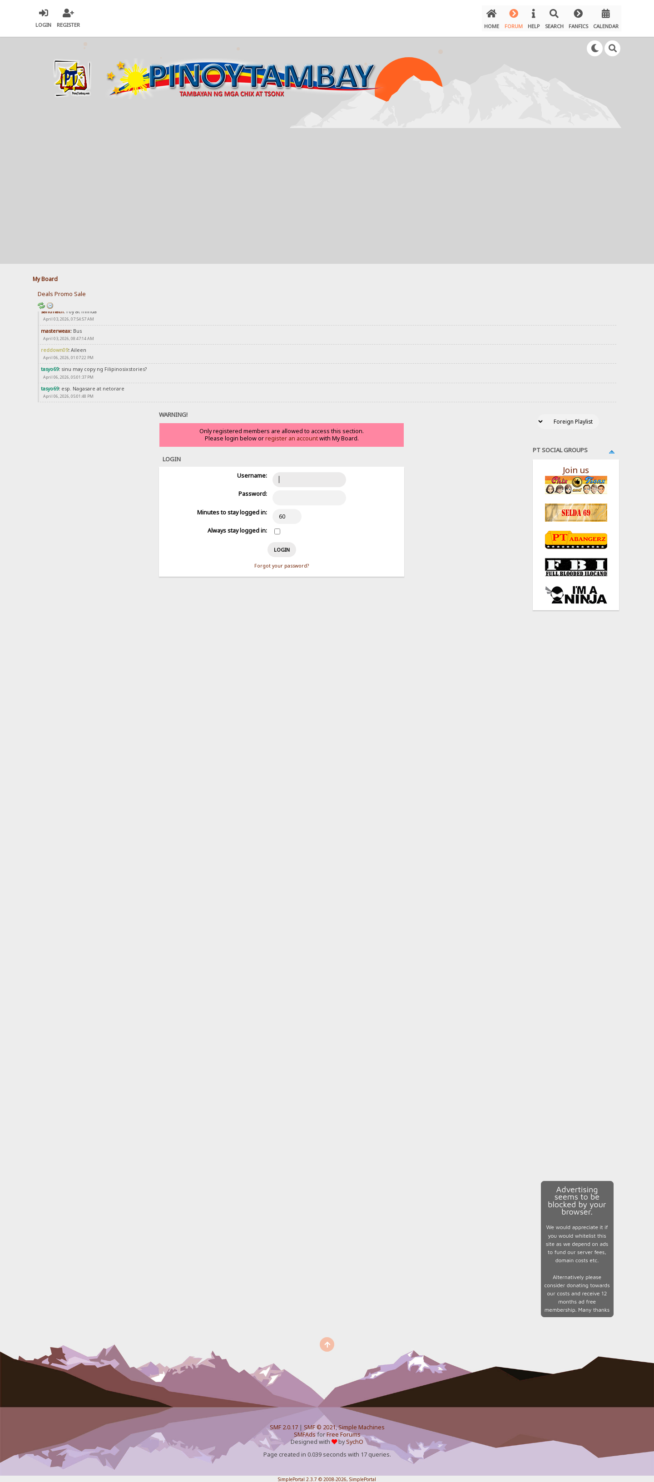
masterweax (55, 328)
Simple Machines (361, 1424)
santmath (52, 308)
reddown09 (54, 347)
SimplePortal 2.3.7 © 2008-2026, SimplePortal (327, 1476)
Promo (63, 291)
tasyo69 (50, 366)
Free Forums (344, 1431)
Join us (576, 466)
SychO (354, 1438)
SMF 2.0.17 (284, 1424)
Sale (80, 291)
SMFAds (305, 1431)
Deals (45, 291)
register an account (291, 435)
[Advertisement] (327, 192)
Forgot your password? (281, 562)
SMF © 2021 (320, 1424)
